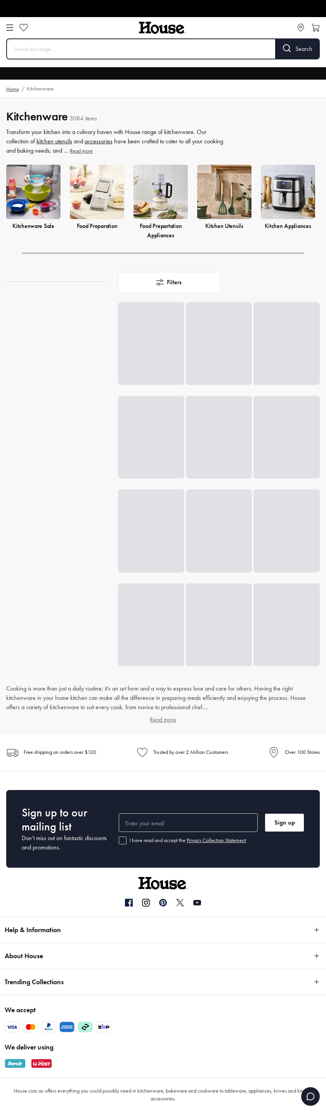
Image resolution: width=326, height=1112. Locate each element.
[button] (168, 282)
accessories (99, 141)
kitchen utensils (54, 141)
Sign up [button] (284, 822)
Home (12, 89)
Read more (81, 151)
